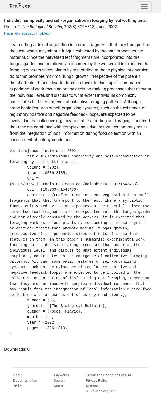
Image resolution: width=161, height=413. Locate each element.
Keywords (61, 375)
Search (59, 380)
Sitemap (92, 386)
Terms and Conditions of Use (108, 375)
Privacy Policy (96, 380)
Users (58, 386)
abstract (29, 33)
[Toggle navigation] (144, 6)
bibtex (45, 33)
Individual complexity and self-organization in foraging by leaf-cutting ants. (75, 20)
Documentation (25, 380)
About (18, 375)
